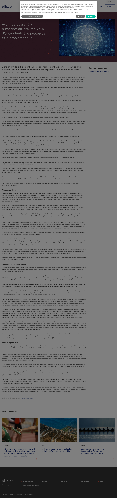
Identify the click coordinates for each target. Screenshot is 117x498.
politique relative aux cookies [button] (67, 7)
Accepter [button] (90, 16)
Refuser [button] (80, 16)
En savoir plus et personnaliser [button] (32, 16)
